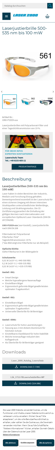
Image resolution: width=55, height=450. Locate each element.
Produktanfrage (27, 166)
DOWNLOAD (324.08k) (30, 383)
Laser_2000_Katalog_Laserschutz (27, 360)
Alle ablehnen (10, 443)
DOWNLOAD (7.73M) (30, 366)
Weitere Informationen (11, 434)
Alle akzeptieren (45, 443)
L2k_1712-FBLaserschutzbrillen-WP (27, 377)
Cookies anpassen (27, 443)
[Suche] (27, 5)
